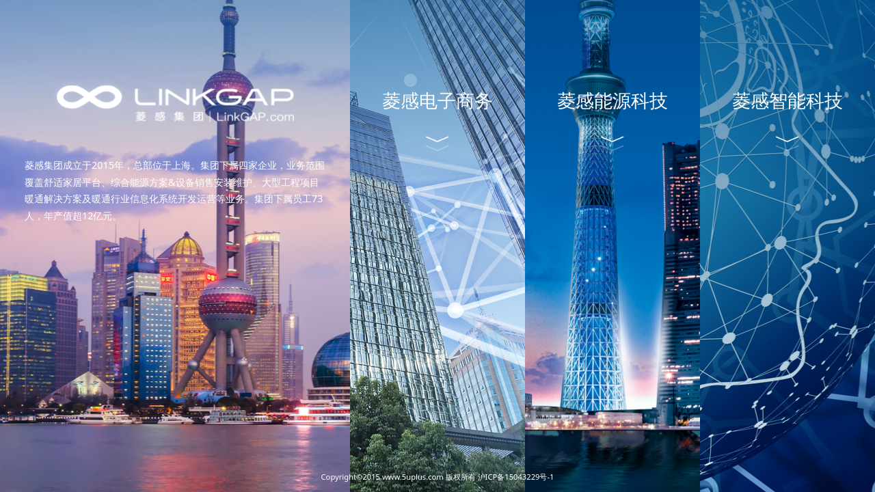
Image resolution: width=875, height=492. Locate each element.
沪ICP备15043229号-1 (516, 477)
